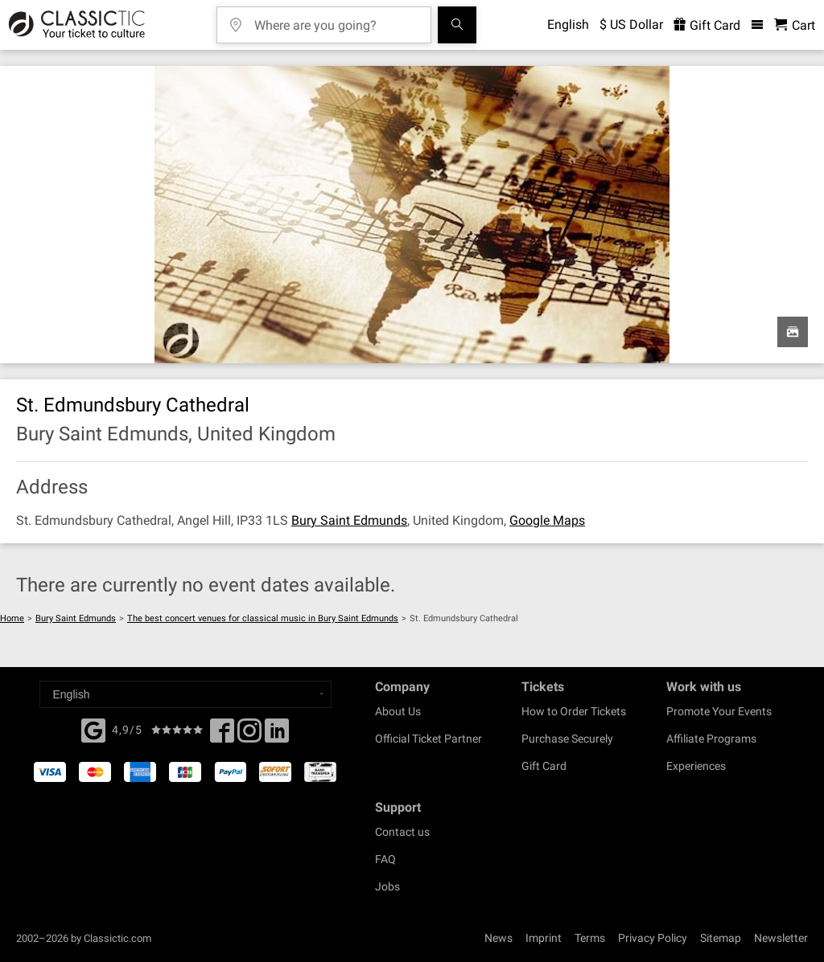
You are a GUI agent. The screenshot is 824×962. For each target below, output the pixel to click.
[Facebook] (93, 729)
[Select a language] (185, 694)
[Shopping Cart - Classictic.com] (794, 25)
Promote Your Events (719, 711)
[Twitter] (249, 735)
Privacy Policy (652, 937)
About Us (398, 711)
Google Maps (547, 520)
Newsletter (781, 937)
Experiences (696, 765)
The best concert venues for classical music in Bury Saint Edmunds (262, 618)
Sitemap (720, 937)
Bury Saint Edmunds (349, 520)
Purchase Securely (567, 738)
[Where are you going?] (335, 19)
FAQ (385, 859)
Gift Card (543, 765)
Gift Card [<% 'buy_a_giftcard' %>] (707, 25)
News (498, 937)
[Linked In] (277, 735)
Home (12, 618)
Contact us (402, 831)
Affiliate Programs (711, 738)
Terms (590, 937)
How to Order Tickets (573, 711)
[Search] (457, 24)
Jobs (387, 886)
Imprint (543, 937)
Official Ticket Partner (428, 738)
